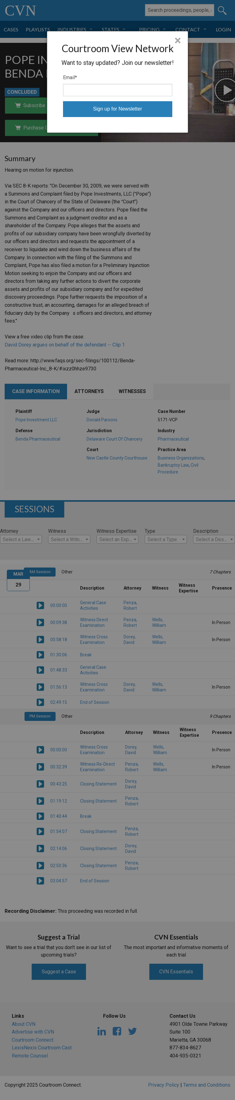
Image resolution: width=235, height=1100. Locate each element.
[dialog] (117, 82)
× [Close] (177, 40)
